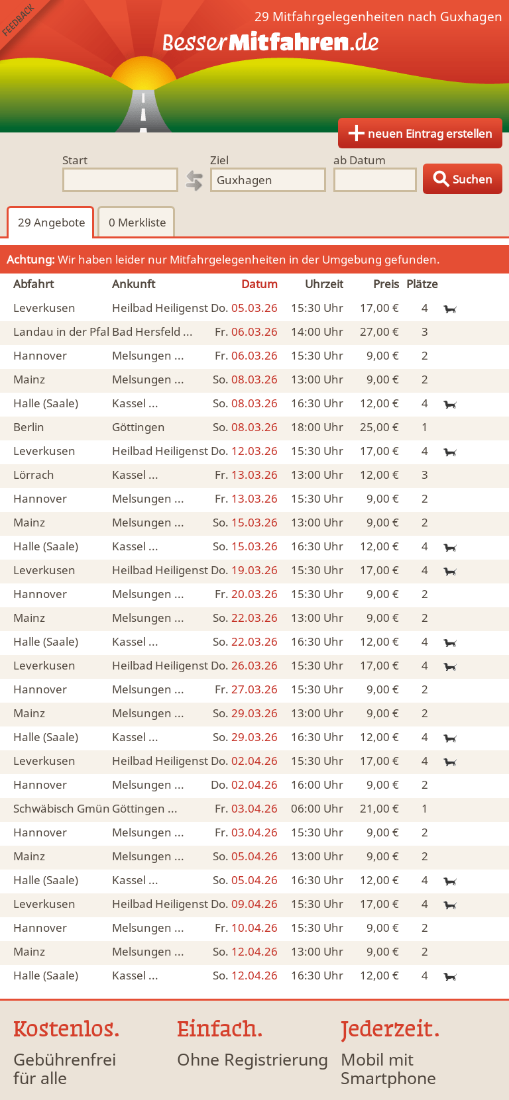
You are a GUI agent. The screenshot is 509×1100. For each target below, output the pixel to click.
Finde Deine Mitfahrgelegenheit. (254, 66)
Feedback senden (32, 32)
